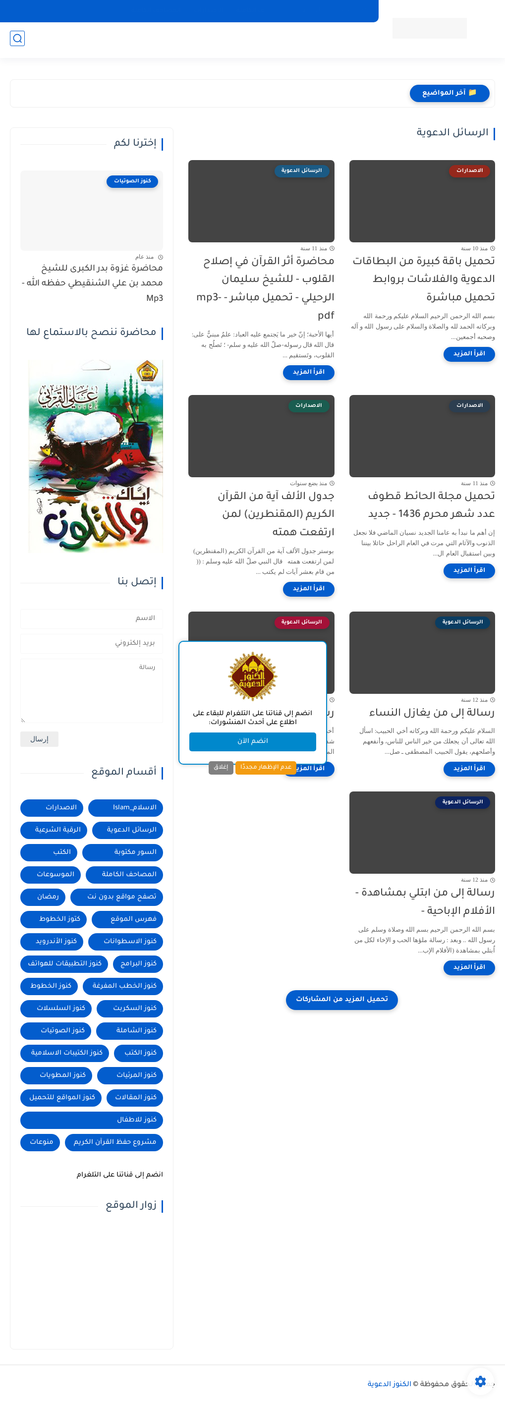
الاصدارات (61, 808)
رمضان (48, 897)
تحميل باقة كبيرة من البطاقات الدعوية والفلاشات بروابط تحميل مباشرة (423, 281)
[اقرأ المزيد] (469, 354)
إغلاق (221, 767)
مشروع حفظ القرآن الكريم (115, 1142)
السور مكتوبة (135, 852)
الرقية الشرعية (58, 830)
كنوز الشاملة (136, 1031)
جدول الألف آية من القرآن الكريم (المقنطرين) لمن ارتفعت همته (276, 516)
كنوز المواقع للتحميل (62, 1098)
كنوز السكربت (135, 1008)
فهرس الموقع (134, 919)
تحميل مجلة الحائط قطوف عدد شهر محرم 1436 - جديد (431, 506)
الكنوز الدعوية (389, 1385)
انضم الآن (252, 741)
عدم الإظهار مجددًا (265, 767)
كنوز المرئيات (136, 1075)
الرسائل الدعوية (132, 830)
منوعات (42, 1142)
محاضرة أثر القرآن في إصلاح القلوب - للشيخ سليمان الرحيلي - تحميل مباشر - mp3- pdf (265, 290)
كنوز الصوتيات (63, 1031)
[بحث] (17, 40)
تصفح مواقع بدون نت (122, 897)
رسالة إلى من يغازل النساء (432, 714)
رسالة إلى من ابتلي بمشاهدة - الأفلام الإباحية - (425, 903)
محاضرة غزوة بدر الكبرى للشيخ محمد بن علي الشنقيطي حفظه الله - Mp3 (92, 284)
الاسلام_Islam (135, 808)
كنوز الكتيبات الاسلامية (67, 1053)
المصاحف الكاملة (261, 10)
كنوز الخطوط (50, 986)
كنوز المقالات (136, 1098)
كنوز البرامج (138, 964)
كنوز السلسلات (61, 1008)
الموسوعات (55, 875)
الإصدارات (209, 10)
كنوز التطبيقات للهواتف (333, 10)
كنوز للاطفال (137, 1120)
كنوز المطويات (63, 1075)
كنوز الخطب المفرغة (125, 986)
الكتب (62, 852)
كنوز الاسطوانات (130, 942)
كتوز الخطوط (59, 919)
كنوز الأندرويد (56, 942)
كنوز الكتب (140, 1053)
